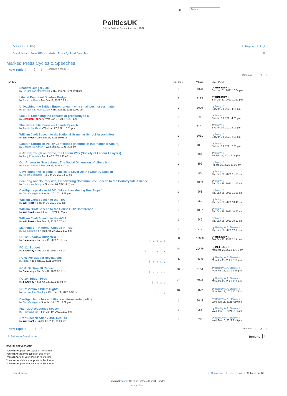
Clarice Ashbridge (32, 184)
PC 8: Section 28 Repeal (36, 268)
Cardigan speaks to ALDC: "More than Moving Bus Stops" (60, 190)
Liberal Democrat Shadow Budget (43, 97)
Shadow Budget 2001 (34, 88)
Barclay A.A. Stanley (226, 227)
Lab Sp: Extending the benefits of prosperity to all (54, 116)
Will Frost (28, 137)
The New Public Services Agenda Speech (48, 125)
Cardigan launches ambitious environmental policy (55, 299)
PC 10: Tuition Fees (33, 278)
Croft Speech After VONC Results (43, 318)
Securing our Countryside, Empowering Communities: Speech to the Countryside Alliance (83, 181)
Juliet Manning (31, 230)
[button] (266, 75)
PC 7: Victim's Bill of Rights (38, 289)
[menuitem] (30, 46)
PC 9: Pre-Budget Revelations (40, 257)
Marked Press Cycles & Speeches (40, 63)
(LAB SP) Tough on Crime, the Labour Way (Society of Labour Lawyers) (70, 153)
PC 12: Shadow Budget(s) (37, 237)
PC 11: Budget (29, 247)
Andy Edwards (31, 156)
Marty (218, 106)
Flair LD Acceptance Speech (39, 308)
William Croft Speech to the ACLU (43, 218)
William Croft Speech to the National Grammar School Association (66, 134)
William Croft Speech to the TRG (42, 199)
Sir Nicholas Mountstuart (36, 91)
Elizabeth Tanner (33, 119)
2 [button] (261, 75)
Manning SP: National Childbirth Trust (46, 227)
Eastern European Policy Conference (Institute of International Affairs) (69, 143)
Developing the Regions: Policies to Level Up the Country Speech (66, 171)
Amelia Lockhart (32, 128)
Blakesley (221, 87)
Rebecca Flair (30, 100)
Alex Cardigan (30, 193)
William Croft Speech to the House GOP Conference (56, 209)
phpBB (125, 381)
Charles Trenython (33, 146)
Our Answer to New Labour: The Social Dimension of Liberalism (64, 162)
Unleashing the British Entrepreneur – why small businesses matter (67, 106)
